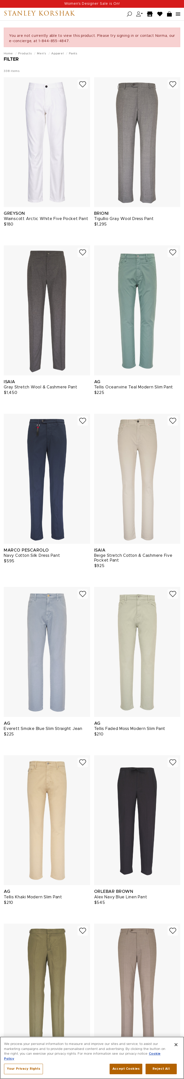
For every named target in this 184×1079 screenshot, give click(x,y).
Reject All (161, 1069)
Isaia (9, 382)
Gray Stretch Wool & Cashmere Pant (40, 387)
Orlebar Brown (113, 891)
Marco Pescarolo (26, 550)
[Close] (176, 1045)
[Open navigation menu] (178, 14)
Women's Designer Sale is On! (92, 4)
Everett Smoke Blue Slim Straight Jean (43, 729)
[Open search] (129, 14)
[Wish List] (160, 14)
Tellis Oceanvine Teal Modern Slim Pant (133, 387)
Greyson (14, 213)
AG (97, 382)
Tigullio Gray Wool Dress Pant (124, 219)
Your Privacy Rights (23, 1069)
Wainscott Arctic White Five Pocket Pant (46, 219)
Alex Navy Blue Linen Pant (120, 897)
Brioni (101, 213)
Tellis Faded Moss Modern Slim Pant (130, 729)
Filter (11, 59)
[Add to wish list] (83, 84)
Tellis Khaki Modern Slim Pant (33, 897)
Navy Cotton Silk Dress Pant (32, 556)
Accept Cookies (126, 1069)
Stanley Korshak (39, 14)
